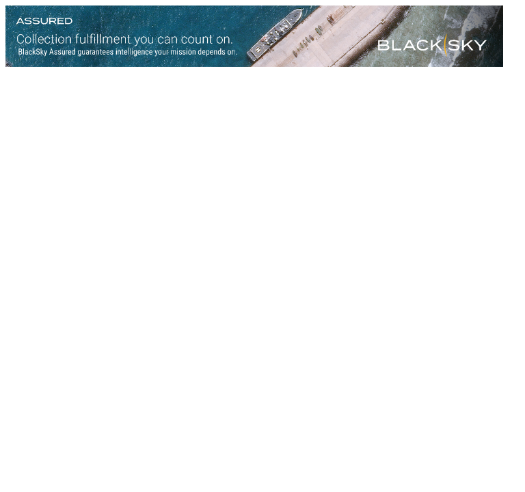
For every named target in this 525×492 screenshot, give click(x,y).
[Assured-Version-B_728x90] (254, 63)
